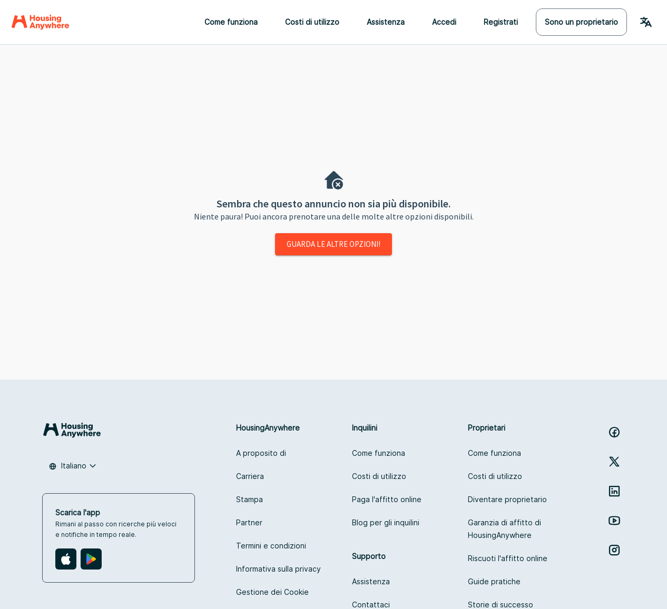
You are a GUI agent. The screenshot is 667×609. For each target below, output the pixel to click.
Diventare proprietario (507, 499)
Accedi (444, 21)
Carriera (250, 476)
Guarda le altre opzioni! (333, 244)
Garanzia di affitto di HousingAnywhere (504, 529)
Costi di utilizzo (312, 21)
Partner (249, 522)
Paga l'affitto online (386, 499)
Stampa (249, 499)
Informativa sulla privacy (278, 568)
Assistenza (386, 21)
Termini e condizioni (271, 545)
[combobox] (72, 465)
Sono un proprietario (581, 21)
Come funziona (231, 21)
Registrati (501, 21)
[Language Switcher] (645, 22)
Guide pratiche (494, 581)
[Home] (40, 22)
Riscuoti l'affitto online (507, 558)
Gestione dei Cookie (272, 591)
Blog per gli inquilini (385, 522)
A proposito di (261, 452)
